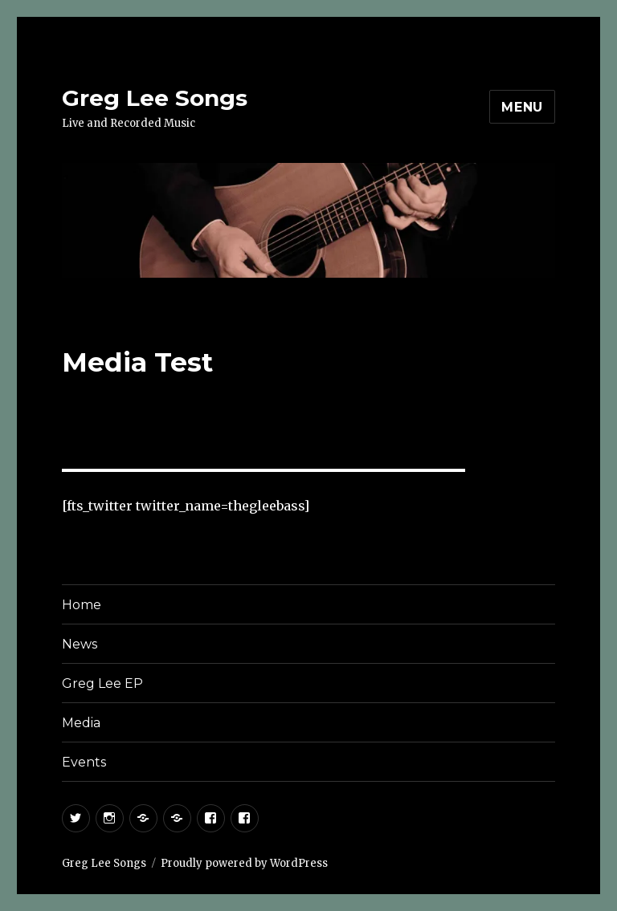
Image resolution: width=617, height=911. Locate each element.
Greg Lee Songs (154, 98)
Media (81, 722)
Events (84, 762)
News (79, 644)
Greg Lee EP (102, 683)
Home (81, 604)
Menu (522, 107)
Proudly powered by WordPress (244, 863)
